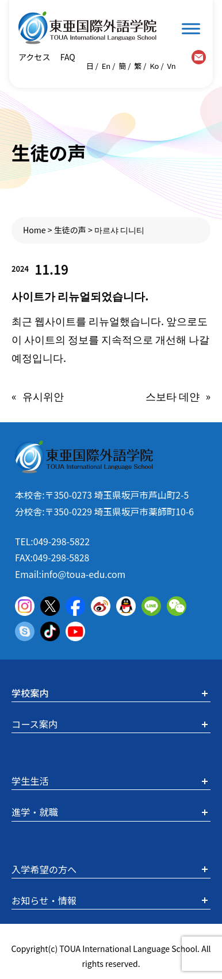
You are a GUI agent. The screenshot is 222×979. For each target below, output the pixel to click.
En (106, 65)
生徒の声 (70, 230)
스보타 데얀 (173, 395)
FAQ (67, 57)
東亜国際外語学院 (87, 27)
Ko (154, 65)
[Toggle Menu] (191, 28)
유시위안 (43, 395)
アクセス (34, 57)
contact (199, 57)
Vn (171, 65)
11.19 (51, 269)
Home (34, 230)
